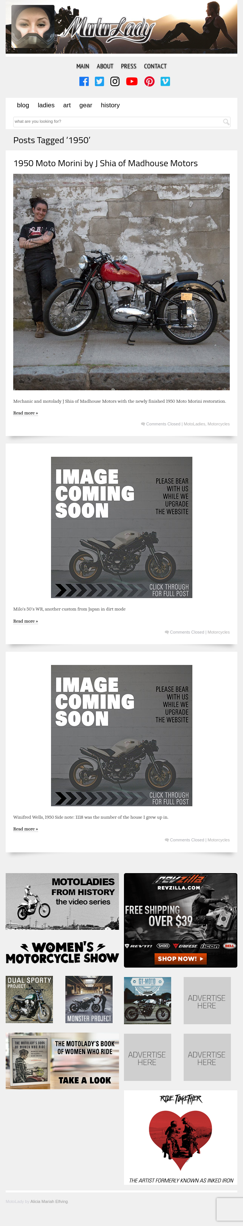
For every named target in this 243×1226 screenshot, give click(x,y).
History (110, 105)
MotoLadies (194, 424)
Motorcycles (218, 424)
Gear (85, 105)
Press (128, 66)
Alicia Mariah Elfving (49, 1201)
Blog (23, 105)
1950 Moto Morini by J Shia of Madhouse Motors (105, 163)
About (105, 66)
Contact (155, 66)
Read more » (25, 413)
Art (67, 105)
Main (82, 66)
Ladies (46, 105)
